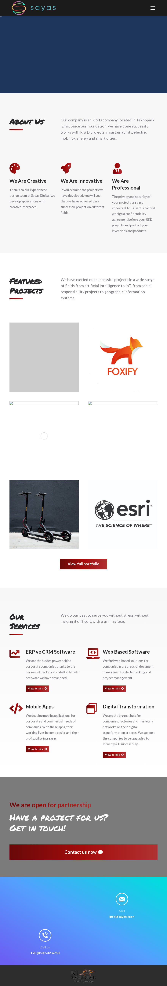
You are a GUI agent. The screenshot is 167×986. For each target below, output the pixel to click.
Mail (122, 911)
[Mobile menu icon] (153, 8)
